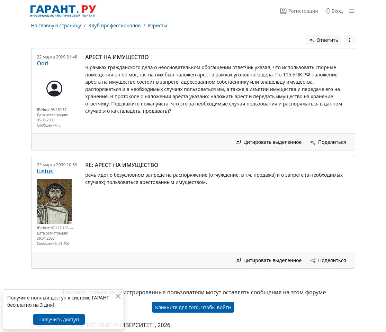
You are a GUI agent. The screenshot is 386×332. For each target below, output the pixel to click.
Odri (43, 63)
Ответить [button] (323, 40)
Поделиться (328, 142)
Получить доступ (59, 319)
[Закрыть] (118, 296)
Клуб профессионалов (114, 25)
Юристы (157, 25)
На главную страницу (56, 25)
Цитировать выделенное (269, 142)
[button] (350, 10)
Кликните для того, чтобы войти (193, 307)
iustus (45, 171)
